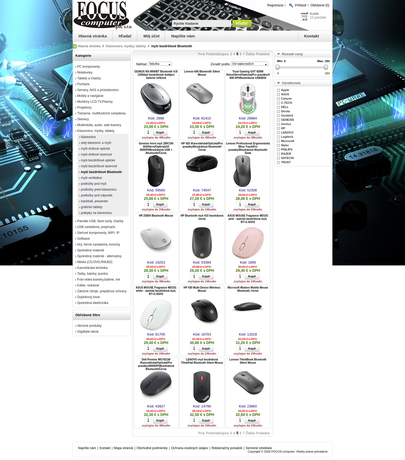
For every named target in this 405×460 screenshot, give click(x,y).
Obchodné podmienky (152, 448)
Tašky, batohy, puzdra (92, 274)
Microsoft (287, 141)
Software (83, 238)
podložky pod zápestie (97, 195)
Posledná (262, 54)
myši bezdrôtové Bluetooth (101, 172)
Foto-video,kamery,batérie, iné (98, 279)
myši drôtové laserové (96, 154)
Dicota (285, 111)
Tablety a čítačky (89, 78)
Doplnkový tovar (88, 297)
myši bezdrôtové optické (98, 160)
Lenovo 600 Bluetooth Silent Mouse (202, 73)
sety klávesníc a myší (96, 143)
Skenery (83, 119)
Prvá (201, 54)
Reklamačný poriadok (227, 448)
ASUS (285, 94)
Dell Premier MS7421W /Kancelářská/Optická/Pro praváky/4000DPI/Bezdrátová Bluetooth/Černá (156, 364)
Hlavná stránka (93, 36)
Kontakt (311, 36)
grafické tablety (91, 207)
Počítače (83, 84)
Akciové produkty (89, 326)
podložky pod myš (93, 184)
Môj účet (151, 36)
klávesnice (88, 137)
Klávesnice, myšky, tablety (126, 46)
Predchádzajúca (217, 54)
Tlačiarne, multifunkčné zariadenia (101, 113)
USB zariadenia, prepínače (96, 227)
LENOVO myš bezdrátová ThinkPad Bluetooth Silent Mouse (202, 361)
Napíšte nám (183, 36)
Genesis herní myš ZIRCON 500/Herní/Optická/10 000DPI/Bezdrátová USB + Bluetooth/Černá (156, 148)
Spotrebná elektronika (92, 303)
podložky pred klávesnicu (99, 189)
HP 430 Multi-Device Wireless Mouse (202, 289)
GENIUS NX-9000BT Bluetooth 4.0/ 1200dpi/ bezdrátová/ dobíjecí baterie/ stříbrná (156, 74)
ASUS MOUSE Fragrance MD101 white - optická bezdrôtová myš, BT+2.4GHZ (156, 290)
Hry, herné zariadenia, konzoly (98, 244)
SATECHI (287, 158)
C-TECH (286, 102)
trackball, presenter (94, 201)
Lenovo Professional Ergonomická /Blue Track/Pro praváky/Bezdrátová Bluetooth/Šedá (248, 148)
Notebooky (84, 72)
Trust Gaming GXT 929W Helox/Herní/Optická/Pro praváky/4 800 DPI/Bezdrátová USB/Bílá (247, 74)
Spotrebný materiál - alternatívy (99, 256)
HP (283, 128)
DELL (285, 107)
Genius (286, 124)
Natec (285, 145)
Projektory (84, 107)
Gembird (287, 115)
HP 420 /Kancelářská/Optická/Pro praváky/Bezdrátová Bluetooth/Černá (202, 146)
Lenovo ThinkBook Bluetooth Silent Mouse (247, 361)
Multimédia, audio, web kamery (99, 125)
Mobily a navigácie (90, 96)
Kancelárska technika (92, 268)
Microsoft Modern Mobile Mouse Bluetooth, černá (248, 289)
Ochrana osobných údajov (189, 448)
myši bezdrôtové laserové (99, 166)
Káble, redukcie (88, 285)
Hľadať (125, 36)
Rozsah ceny (292, 54)
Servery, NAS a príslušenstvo (98, 90)
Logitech (287, 136)
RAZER (286, 153)
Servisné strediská (259, 448)
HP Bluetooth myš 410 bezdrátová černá (202, 217)
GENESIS (287, 119)
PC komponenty (88, 66)
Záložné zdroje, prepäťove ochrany (102, 291)
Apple (285, 90)
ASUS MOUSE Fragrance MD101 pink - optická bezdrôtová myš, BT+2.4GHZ (247, 218)
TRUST (286, 162)
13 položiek (318, 17)
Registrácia (275, 5)
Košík (314, 14)
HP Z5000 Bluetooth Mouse (156, 215)
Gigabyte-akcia (87, 331)
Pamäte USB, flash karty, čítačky (100, 221)
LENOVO (287, 132)
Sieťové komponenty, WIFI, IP (98, 233)
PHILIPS (286, 149)
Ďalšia (250, 54)
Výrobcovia (291, 83)
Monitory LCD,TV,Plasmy (95, 102)
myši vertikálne (91, 178)
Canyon (286, 98)
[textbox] (201, 23)
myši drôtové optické (95, 149)
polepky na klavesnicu (96, 213)
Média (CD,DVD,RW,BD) (94, 262)
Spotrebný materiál (90, 250)
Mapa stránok (123, 448)
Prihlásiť (301, 5)
